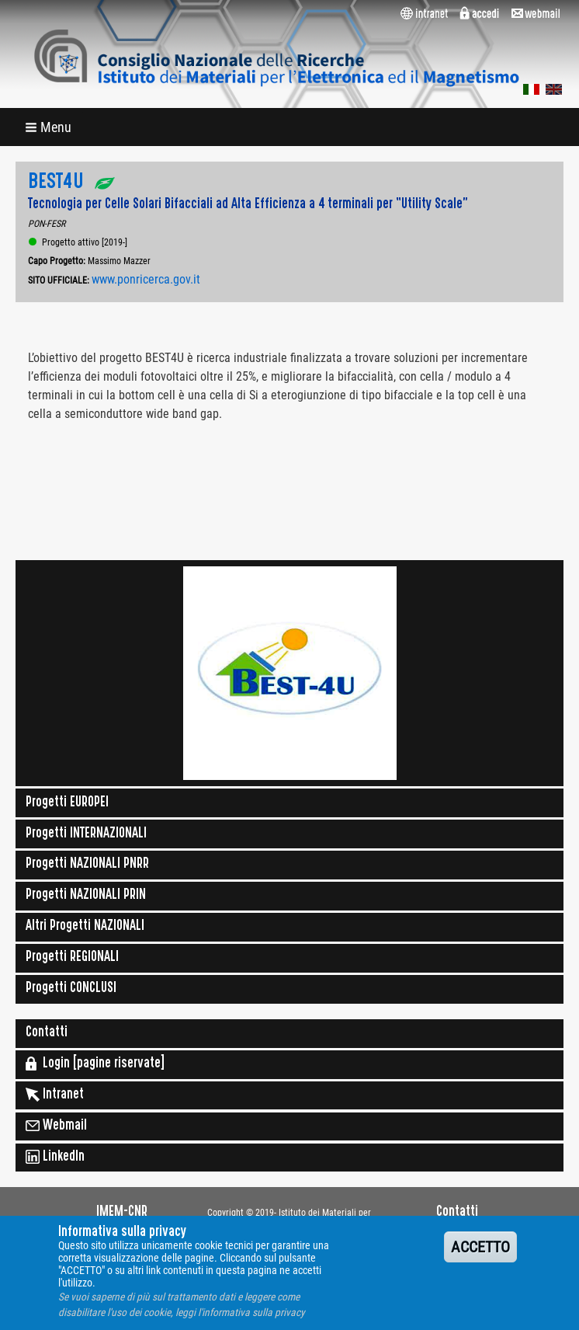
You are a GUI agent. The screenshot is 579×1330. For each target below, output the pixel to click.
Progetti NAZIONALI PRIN (86, 895)
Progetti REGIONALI (72, 958)
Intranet (55, 1095)
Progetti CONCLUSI (71, 989)
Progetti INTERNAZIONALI (86, 834)
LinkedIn (55, 1157)
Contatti (47, 1033)
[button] (50, 127)
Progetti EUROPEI (67, 803)
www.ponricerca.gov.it (146, 279)
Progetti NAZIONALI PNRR (87, 864)
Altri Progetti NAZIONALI (85, 926)
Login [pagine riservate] (95, 1064)
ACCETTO (480, 1256)
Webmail (56, 1126)
